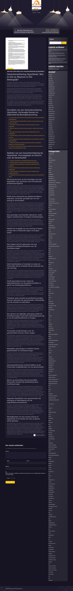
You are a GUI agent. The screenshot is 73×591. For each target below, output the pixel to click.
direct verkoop (51, 215)
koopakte (50, 324)
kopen (49, 332)
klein (49, 317)
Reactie (7, 451)
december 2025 (51, 86)
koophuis (50, 326)
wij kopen (50, 541)
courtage (50, 205)
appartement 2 (51, 178)
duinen (49, 223)
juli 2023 (50, 146)
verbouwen (50, 494)
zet (49, 576)
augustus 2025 (51, 95)
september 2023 (51, 142)
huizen (49, 297)
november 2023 (51, 138)
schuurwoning (51, 436)
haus (49, 254)
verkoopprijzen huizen (52, 506)
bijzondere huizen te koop (53, 203)
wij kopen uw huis (51, 543)
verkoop (50, 502)
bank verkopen (51, 192)
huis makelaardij (51, 276)
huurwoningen (51, 303)
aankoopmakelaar (51, 160)
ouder (49, 414)
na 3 (49, 387)
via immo (50, 510)
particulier (50, 422)
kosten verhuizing (51, 346)
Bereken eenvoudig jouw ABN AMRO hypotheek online (57, 63)
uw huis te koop (51, 483)
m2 (49, 354)
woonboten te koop (52, 559)
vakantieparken (51, 492)
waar (49, 518)
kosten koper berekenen (53, 344)
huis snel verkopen (52, 281)
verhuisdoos (50, 496)
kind (49, 313)
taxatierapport (51, 461)
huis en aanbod (51, 272)
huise (49, 289)
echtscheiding (51, 225)
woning (49, 545)
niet (49, 391)
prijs (49, 424)
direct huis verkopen (52, 213)
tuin (49, 477)
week (49, 533)
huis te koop (50, 283)
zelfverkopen (51, 574)
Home (47, 29)
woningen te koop (51, 555)
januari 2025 (50, 109)
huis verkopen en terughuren (54, 287)
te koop (49, 469)
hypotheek (50, 307)
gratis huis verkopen (52, 244)
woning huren (51, 547)
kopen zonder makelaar (53, 334)
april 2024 (50, 127)
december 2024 (51, 111)
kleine (49, 319)
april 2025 (50, 103)
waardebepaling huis (52, 524)
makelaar (50, 356)
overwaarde (50, 418)
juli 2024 (50, 121)
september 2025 (51, 93)
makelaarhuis (51, 365)
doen (49, 217)
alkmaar (50, 172)
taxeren (49, 465)
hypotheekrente (51, 309)
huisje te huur (51, 293)
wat (49, 529)
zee (49, 563)
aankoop (50, 158)
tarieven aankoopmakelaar (53, 455)
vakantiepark (50, 490)
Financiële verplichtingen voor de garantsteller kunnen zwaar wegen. (23, 160)
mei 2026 (50, 76)
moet (49, 385)
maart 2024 (50, 129)
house (49, 264)
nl (48, 401)
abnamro (50, 168)
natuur (49, 389)
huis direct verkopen (52, 270)
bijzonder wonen (51, 201)
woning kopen (51, 549)
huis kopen (50, 274)
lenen (49, 348)
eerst (49, 229)
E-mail (28, 460)
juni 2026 (50, 74)
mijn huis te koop (51, 377)
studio (49, 451)
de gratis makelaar (52, 209)
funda (49, 240)
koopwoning (50, 328)
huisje (49, 291)
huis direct (50, 268)
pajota (49, 420)
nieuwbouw (50, 393)
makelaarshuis (51, 369)
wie (49, 539)
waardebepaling (51, 522)
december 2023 (51, 136)
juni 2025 (50, 99)
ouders (49, 416)
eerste (49, 231)
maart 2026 (50, 80)
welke (49, 537)
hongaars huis (51, 262)
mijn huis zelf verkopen (53, 381)
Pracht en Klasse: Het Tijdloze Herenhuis (56, 53)
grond (49, 248)
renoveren (50, 434)
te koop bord (50, 471)
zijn (49, 578)
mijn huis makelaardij (52, 375)
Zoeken (51, 39)
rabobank (50, 428)
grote (49, 252)
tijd (49, 473)
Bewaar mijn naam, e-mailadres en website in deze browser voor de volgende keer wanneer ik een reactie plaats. (25, 474)
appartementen (51, 190)
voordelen (50, 514)
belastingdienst (51, 194)
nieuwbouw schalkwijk (52, 395)
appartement (50, 174)
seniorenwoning (51, 438)
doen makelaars (51, 219)
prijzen (49, 426)
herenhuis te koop (51, 258)
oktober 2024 (51, 115)
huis (49, 266)
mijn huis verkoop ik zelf (53, 379)
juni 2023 (50, 148)
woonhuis (50, 561)
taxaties (50, 463)
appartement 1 (51, 176)
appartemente (51, 188)
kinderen (50, 315)
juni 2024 (50, 123)
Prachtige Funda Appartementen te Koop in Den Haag (57, 50)
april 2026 (50, 78)
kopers (49, 336)
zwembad (50, 580)
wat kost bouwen (51, 531)
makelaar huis (51, 358)
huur (49, 299)
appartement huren (52, 180)
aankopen (50, 162)
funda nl (50, 242)
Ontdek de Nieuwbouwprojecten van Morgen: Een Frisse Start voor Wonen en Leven (57, 59)
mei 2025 (50, 101)
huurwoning (50, 301)
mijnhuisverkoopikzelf (52, 383)
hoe (49, 260)
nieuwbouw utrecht (52, 397)
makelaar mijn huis (52, 360)
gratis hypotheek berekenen (53, 246)
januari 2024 (50, 134)
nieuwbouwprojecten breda (53, 399)
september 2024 (51, 117)
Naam (8, 460)
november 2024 (51, 113)
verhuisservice (51, 498)
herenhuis (50, 256)
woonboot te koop (52, 557)
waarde (49, 520)
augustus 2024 (51, 119)
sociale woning (51, 449)
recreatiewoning (51, 430)
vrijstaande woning (52, 516)
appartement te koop (52, 186)
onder (49, 410)
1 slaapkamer (51, 153)
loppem (49, 352)
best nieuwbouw (51, 199)
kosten (49, 338)
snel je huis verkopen (52, 447)
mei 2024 (50, 125)
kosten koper (51, 342)
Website (7, 466)
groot (49, 250)
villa (49, 512)
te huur (49, 467)
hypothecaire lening (52, 305)
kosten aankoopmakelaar (53, 340)
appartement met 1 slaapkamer (54, 182)
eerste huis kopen (52, 233)
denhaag (50, 211)
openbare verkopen (52, 412)
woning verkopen (51, 551)
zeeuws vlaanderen (52, 565)
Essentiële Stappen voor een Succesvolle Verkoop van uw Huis (56, 56)
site (49, 440)
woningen (50, 553)
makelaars (50, 367)
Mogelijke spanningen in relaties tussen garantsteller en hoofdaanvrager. (24, 162)
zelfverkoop (50, 572)
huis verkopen (51, 285)
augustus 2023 (51, 144)
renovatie (50, 432)
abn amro (50, 166)
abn (49, 164)
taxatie (49, 459)
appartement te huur (52, 184)
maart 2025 (50, 105)
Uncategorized (54, 29)
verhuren (50, 500)
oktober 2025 (51, 91)
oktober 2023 (51, 140)
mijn (49, 373)
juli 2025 (50, 97)
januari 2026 (50, 84)
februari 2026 (51, 82)
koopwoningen (51, 330)
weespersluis (51, 535)
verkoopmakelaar (51, 504)
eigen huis (50, 235)
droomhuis (50, 221)
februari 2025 (51, 107)
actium (49, 170)
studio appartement (52, 453)
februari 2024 (51, 132)
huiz (49, 295)
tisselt (49, 475)
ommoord (50, 408)
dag (49, 207)
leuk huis (50, 350)
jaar (49, 311)
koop (49, 322)
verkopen (50, 508)
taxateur (50, 457)
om (49, 406)
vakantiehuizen (51, 488)
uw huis (49, 481)
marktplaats (50, 371)
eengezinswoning (51, 227)
